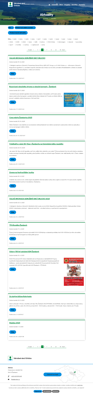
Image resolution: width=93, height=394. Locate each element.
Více (12, 74)
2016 (33, 39)
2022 (69, 39)
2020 (57, 39)
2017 (39, 39)
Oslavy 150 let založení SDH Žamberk (24, 252)
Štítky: (9, 39)
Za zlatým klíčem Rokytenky (20, 297)
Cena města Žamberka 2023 (20, 118)
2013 (15, 39)
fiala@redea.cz (15, 380)
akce (30, 42)
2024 (11, 42)
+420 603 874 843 (16, 377)
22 (55, 50)
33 (60, 50)
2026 (24, 42)
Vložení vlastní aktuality (18, 33)
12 (51, 50)
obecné (71, 42)
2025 (17, 42)
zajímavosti (35, 45)
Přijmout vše (37, 391)
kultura (43, 42)
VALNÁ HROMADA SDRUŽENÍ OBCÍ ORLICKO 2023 (29, 199)
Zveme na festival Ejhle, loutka (21, 173)
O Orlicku (45, 18)
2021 (63, 39)
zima (43, 45)
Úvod (38, 18)
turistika (18, 45)
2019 (51, 39)
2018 (45, 39)
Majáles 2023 (14, 323)
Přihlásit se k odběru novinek (26, 28)
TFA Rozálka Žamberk (18, 226)
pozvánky (79, 42)
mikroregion (61, 42)
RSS (11, 28)
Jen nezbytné (47, 391)
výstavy (26, 45)
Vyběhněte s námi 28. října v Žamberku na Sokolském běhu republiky (36, 144)
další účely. (80, 385)
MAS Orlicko (51, 42)
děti (36, 42)
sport (11, 45)
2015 (27, 39)
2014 (21, 39)
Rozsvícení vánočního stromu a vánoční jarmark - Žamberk (32, 87)
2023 (76, 39)
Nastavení (56, 391)
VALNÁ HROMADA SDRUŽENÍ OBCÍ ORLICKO (27, 58)
